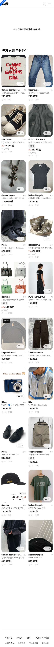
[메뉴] (49, 4)
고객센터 (19, 638)
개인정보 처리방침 (42, 638)
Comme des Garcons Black (11, 555)
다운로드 (21, 643)
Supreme (5, 505)
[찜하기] (20, 84)
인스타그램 (33, 643)
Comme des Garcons (10, 90)
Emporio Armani (8, 352)
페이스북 (45, 643)
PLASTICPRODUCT (37, 139)
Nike (30, 402)
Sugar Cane (34, 90)
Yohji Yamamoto (36, 352)
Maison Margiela (36, 195)
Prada (3, 245)
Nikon (3, 402)
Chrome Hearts (8, 195)
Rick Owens (6, 139)
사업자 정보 (9, 643)
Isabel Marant (34, 245)
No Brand (5, 297)
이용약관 (8, 638)
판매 (29, 638)
